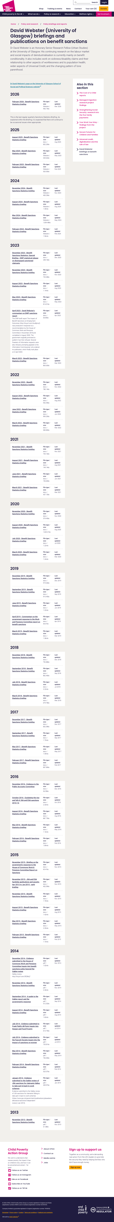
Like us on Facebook (18, 1179)
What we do (33, 14)
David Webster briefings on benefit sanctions (88, 152)
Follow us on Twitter (18, 1170)
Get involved (103, 14)
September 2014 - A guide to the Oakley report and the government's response (25, 999)
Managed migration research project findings (88, 102)
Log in (104, 2)
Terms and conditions (31, 1212)
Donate (104, 9)
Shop (41, 9)
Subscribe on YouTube (19, 1184)
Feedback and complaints (45, 1212)
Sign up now (75, 1167)
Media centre (49, 1158)
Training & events (54, 9)
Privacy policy (13, 1212)
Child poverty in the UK (12, 14)
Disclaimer (5, 1212)
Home (13, 24)
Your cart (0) (91, 9)
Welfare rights (85, 14)
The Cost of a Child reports (87, 94)
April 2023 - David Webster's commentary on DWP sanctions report (24, 313)
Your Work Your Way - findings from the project (88, 125)
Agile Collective (14, 1217)
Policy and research (29, 24)
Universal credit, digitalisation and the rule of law (88, 142)
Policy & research (51, 14)
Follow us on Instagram (19, 1175)
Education (69, 14)
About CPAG (49, 1149)
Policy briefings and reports (55, 24)
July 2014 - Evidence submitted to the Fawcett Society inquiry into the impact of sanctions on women (26, 1040)
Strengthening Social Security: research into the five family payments (89, 114)
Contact (78, 9)
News (68, 9)
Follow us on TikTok (17, 1188)
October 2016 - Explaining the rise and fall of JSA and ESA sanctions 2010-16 (25, 800)
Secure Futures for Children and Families (88, 133)
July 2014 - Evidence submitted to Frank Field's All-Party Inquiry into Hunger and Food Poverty (25, 1026)
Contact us (48, 1153)
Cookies (21, 1212)
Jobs (46, 1162)
